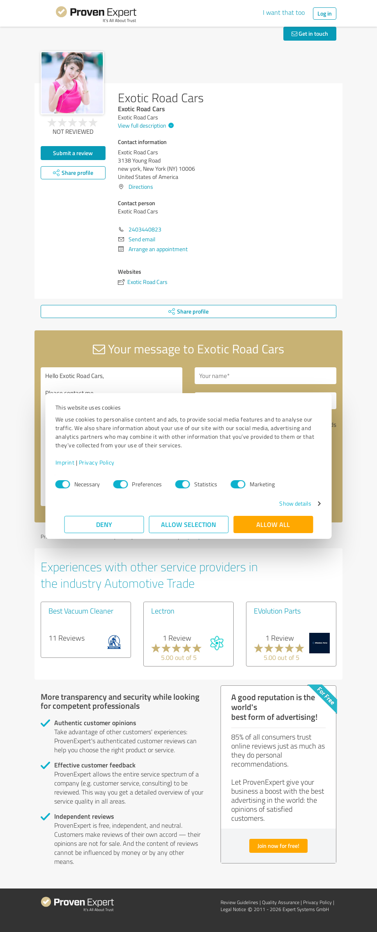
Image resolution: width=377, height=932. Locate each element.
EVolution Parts (277, 611)
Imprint (73, 462)
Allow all (273, 524)
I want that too (284, 12)
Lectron (163, 611)
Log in (324, 13)
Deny (104, 524)
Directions (141, 186)
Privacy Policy (105, 462)
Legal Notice (233, 909)
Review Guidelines (239, 902)
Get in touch (310, 33)
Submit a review (73, 153)
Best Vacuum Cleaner (80, 611)
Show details (286, 503)
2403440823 (145, 229)
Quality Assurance (280, 902)
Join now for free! (278, 846)
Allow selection (188, 524)
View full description (145, 125)
